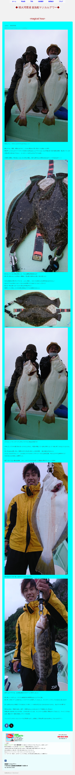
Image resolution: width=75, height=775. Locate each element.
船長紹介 (51, 1)
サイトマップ (15, 772)
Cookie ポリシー (8, 772)
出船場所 (40, 1)
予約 (31, 1)
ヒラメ (7, 25)
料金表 (23, 1)
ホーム (14, 1)
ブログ (61, 1)
